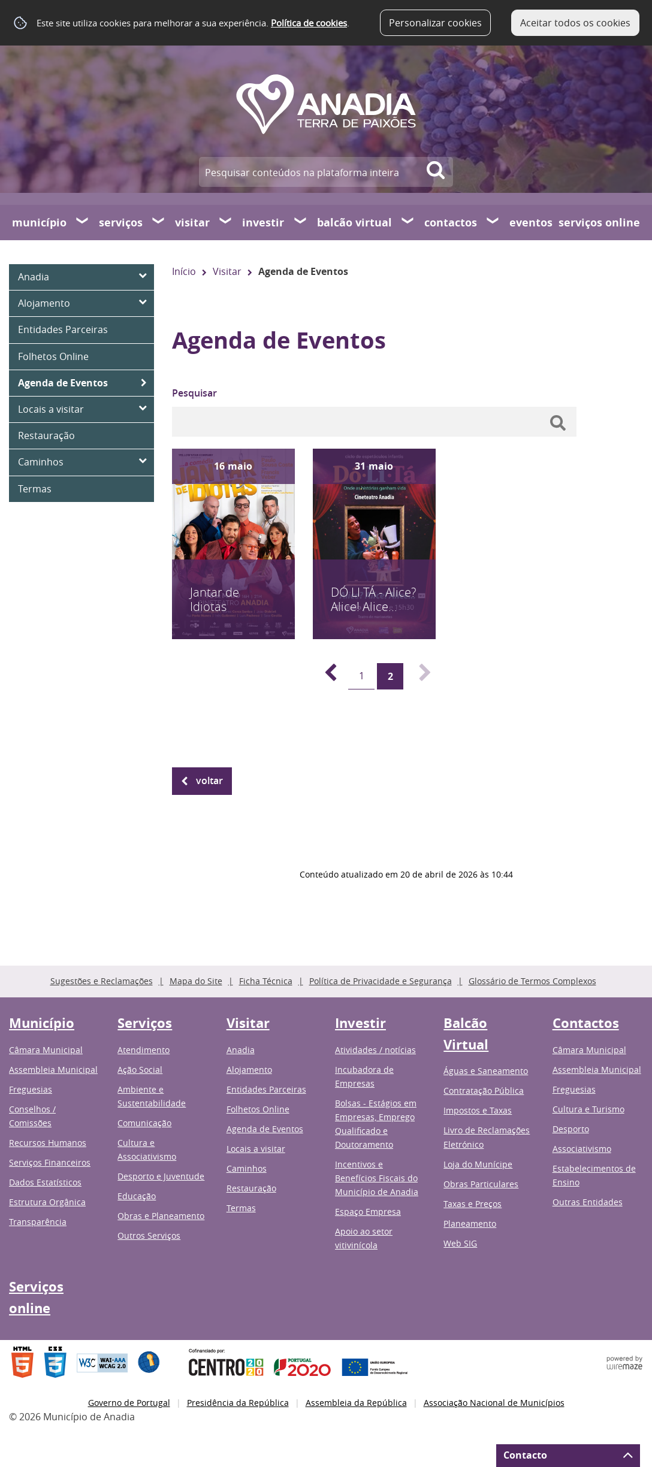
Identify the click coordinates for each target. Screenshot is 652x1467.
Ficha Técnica (265, 981)
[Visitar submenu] (226, 222)
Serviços (121, 222)
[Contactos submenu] (493, 222)
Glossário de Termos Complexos (532, 981)
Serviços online (599, 222)
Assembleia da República (356, 1402)
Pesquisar (194, 393)
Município (39, 222)
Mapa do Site (196, 981)
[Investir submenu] (301, 222)
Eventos (531, 222)
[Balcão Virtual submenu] (408, 222)
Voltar (209, 780)
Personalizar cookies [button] (435, 22)
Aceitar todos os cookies (575, 22)
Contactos (450, 222)
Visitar (192, 222)
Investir (263, 222)
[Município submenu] (83, 222)
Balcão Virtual (354, 222)
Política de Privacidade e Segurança (380, 981)
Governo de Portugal (129, 1402)
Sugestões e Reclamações (101, 981)
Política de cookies (309, 23)
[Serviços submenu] (159, 222)
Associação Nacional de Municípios (494, 1402)
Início (184, 271)
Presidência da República (238, 1402)
